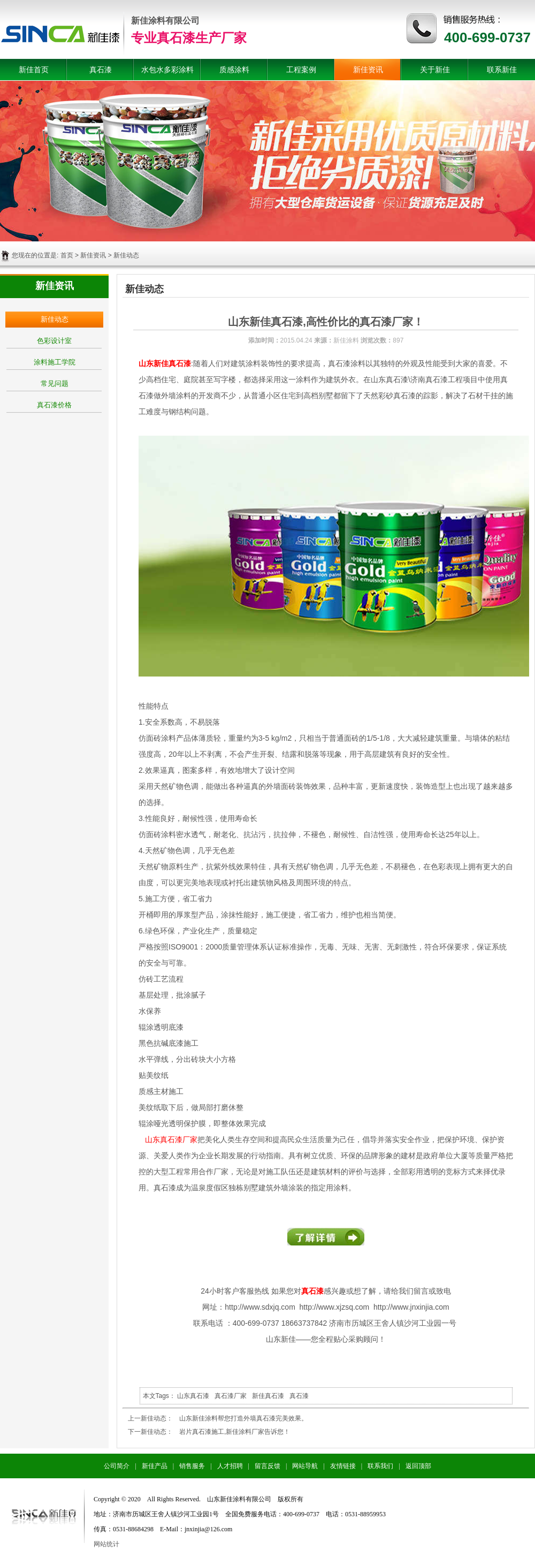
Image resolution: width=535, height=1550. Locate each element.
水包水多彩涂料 (167, 69)
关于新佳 (435, 69)
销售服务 (192, 1466)
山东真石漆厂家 (171, 1139)
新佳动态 (54, 319)
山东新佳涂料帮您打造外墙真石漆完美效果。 (243, 1418)
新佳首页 (34, 69)
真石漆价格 (54, 405)
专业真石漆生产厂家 (189, 38)
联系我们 (380, 1466)
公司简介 (116, 1466)
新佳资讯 (368, 69)
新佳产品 (154, 1466)
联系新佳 (502, 69)
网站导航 (305, 1466)
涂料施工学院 (54, 362)
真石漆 (100, 69)
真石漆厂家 (231, 1396)
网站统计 (106, 1544)
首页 (66, 255)
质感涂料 (234, 69)
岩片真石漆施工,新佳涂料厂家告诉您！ (234, 1431)
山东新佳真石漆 (165, 363)
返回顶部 (418, 1466)
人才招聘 (230, 1466)
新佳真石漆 (268, 1396)
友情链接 (343, 1466)
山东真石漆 (193, 1396)
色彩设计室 (54, 341)
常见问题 (54, 383)
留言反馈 (267, 1466)
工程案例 (301, 69)
